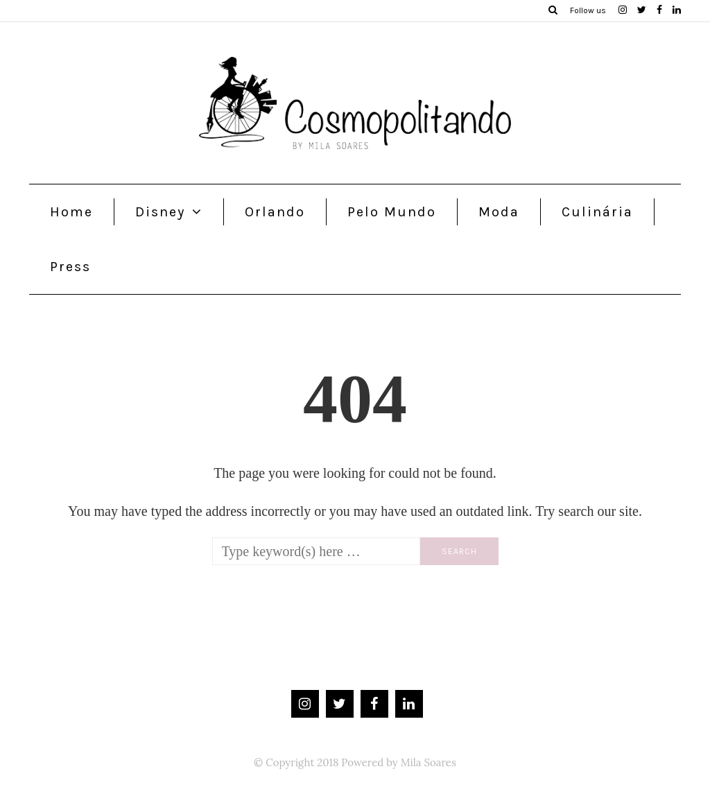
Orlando (275, 212)
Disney (160, 212)
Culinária (597, 212)
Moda (498, 212)
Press (70, 267)
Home (71, 212)
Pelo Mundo (391, 212)
